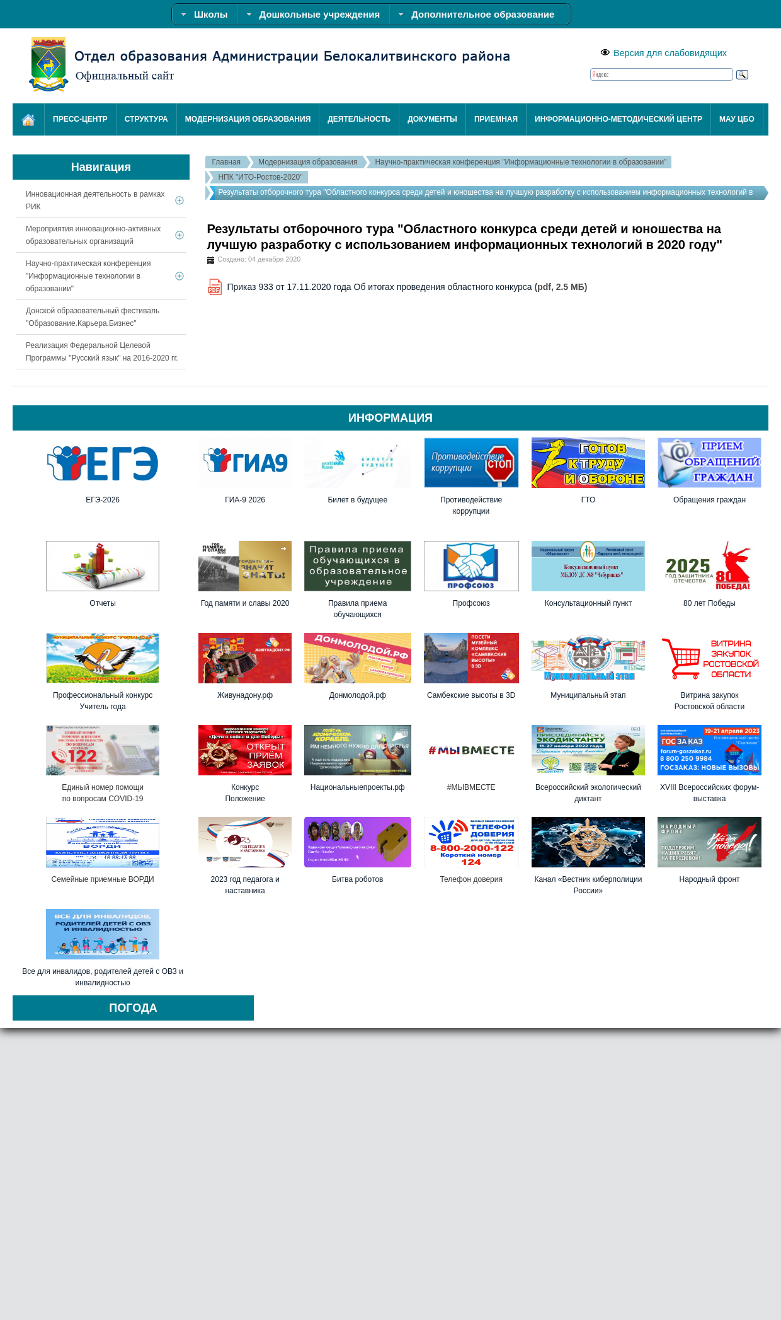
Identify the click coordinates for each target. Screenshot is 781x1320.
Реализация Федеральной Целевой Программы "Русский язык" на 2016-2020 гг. (102, 351)
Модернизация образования (307, 162)
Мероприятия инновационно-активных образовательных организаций (93, 235)
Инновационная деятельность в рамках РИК (95, 200)
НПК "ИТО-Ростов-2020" (260, 177)
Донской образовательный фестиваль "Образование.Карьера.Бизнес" (92, 317)
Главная (226, 162)
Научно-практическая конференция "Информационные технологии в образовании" (520, 162)
